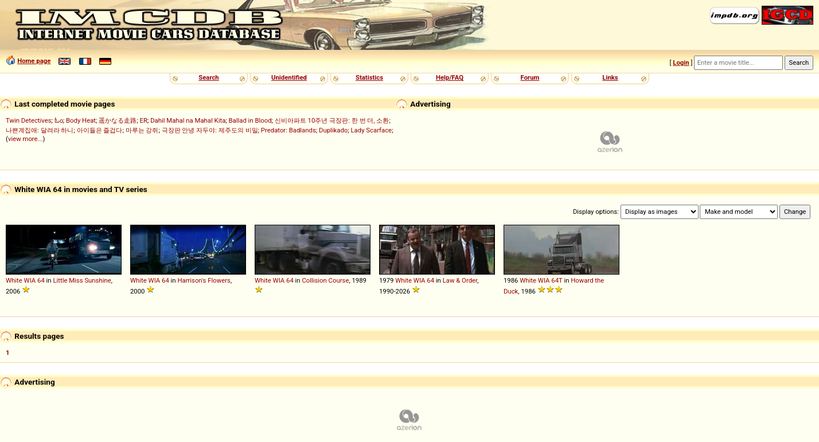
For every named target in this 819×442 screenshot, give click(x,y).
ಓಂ (58, 120)
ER (143, 120)
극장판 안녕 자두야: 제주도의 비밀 (210, 130)
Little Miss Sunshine (82, 280)
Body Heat (81, 120)
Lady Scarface (371, 130)
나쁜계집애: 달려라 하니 (39, 130)
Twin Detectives (29, 120)
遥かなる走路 (117, 120)
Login (681, 62)
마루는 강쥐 (142, 130)
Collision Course (325, 280)
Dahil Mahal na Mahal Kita (187, 120)
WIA (30, 280)
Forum (530, 77)
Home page (33, 61)
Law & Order (460, 280)
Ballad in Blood (250, 120)
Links (610, 77)
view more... (25, 139)
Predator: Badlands (288, 130)
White (14, 280)
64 (41, 280)
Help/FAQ (449, 77)
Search (208, 77)
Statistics (369, 77)
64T (556, 280)
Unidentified (289, 77)
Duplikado (333, 130)
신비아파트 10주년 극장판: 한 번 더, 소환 (332, 120)
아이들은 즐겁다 (100, 130)
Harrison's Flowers (204, 280)
